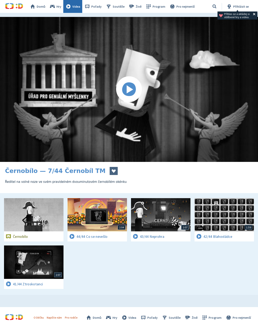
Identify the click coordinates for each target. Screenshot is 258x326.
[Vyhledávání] (214, 6)
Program (155, 6)
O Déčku (39, 317)
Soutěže (115, 6)
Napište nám (54, 317)
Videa (72, 6)
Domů (37, 6)
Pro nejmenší (182, 6)
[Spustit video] (129, 89)
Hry (55, 6)
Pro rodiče (71, 317)
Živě (135, 6)
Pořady (93, 6)
